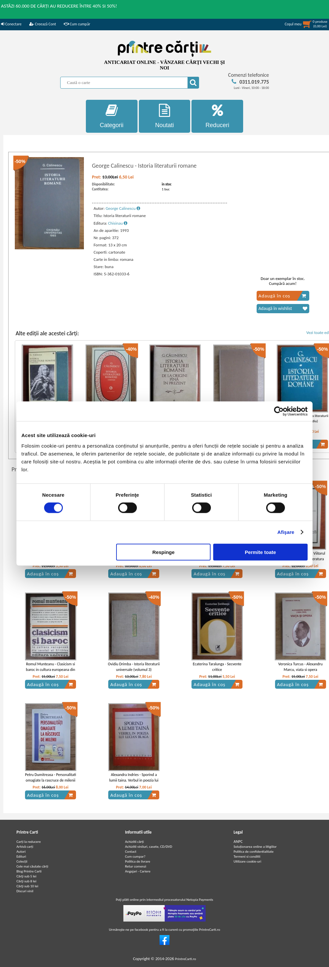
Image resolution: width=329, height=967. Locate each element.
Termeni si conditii (247, 856)
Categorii (112, 116)
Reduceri (217, 116)
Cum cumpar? (135, 856)
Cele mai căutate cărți (32, 866)
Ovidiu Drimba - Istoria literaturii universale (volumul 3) (134, 667)
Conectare (11, 24)
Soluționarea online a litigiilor (255, 846)
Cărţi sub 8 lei (26, 881)
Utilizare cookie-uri (247, 861)
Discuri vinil (24, 891)
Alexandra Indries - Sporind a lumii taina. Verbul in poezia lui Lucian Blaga (134, 780)
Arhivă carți (24, 846)
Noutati (164, 116)
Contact (131, 851)
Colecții (21, 861)
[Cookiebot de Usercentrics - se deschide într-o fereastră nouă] (279, 411)
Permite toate (260, 552)
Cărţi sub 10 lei (27, 886)
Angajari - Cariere (137, 871)
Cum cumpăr (77, 24)
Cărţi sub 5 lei (26, 876)
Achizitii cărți (134, 842)
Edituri (21, 856)
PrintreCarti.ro (185, 959)
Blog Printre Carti (28, 871)
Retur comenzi (135, 866)
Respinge (163, 552)
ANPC (238, 841)
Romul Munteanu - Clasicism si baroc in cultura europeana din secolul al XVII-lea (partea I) (50, 669)
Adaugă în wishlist (283, 308)
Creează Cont (42, 24)
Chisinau (118, 223)
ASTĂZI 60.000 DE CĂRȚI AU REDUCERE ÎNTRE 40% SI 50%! (59, 6)
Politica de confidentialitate (254, 851)
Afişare (285, 532)
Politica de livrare (137, 861)
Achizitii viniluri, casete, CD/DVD (148, 846)
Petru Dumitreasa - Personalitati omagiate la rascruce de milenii (50, 777)
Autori (21, 851)
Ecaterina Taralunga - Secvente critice (217, 667)
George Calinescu (123, 208)
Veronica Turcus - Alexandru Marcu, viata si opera (300, 667)
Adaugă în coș (282, 295)
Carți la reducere (28, 842)
